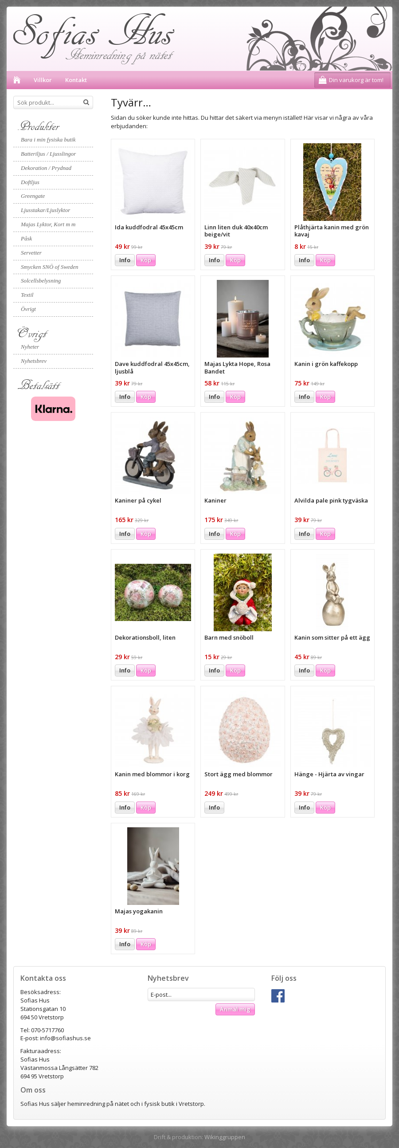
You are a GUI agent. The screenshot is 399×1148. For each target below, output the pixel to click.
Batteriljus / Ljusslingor (48, 153)
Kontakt (76, 80)
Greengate (33, 196)
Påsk (26, 238)
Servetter (31, 252)
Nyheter (30, 346)
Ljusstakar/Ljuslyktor (45, 210)
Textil (27, 294)
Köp (146, 260)
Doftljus (30, 182)
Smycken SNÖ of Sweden (49, 266)
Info (124, 260)
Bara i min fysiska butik (48, 139)
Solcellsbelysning (41, 280)
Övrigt (28, 309)
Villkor (43, 80)
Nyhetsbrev (34, 361)
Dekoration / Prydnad (46, 168)
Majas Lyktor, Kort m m (48, 224)
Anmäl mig (235, 1009)
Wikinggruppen (224, 1137)
